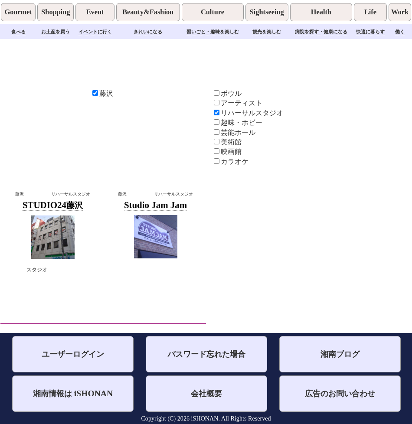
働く (400, 32)
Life (370, 12)
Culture (212, 12)
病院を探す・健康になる (321, 32)
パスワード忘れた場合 (206, 354)
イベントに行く (95, 32)
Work (400, 12)
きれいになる (148, 32)
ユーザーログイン (73, 354)
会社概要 (206, 393)
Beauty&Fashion (147, 12)
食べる (18, 32)
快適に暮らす (370, 32)
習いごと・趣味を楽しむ (212, 32)
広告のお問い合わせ (340, 393)
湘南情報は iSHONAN (73, 393)
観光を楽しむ (266, 32)
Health (321, 12)
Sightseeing (267, 12)
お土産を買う (55, 32)
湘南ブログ (340, 354)
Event (95, 12)
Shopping (55, 12)
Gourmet (18, 12)
